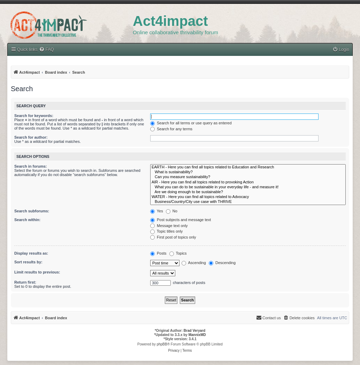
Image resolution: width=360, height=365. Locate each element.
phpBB (162, 344)
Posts (158, 253)
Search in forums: (30, 166)
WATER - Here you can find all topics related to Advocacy (248, 197)
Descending (222, 263)
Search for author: (30, 137)
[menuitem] (340, 49)
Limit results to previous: (37, 272)
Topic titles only (166, 231)
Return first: (25, 282)
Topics (178, 253)
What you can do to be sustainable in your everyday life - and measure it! (248, 187)
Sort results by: (28, 262)
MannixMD (197, 335)
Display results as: (31, 253)
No (171, 211)
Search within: (27, 220)
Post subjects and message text (180, 220)
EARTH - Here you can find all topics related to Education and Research (248, 167)
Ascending (194, 263)
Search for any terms (171, 129)
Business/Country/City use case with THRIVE (248, 201)
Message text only (169, 226)
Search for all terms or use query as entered (191, 123)
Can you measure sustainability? (248, 177)
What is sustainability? (248, 172)
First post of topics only (173, 237)
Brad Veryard (194, 331)
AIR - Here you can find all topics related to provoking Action (248, 182)
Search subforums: (31, 211)
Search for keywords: (33, 116)
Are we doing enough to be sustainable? (248, 192)
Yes (156, 211)
